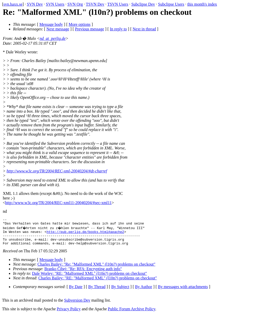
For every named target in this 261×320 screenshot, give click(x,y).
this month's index (202, 4)
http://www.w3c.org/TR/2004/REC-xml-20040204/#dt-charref (57, 171)
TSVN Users (117, 4)
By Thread (97, 291)
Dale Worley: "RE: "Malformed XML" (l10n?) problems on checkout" (89, 278)
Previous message (89, 29)
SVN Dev (35, 4)
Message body (51, 24)
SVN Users (55, 4)
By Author (143, 291)
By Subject (120, 291)
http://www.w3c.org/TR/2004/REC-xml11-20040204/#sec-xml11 (58, 202)
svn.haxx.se (12, 4)
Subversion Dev (77, 305)
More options (79, 24)
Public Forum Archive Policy (131, 313)
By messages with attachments (183, 291)
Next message (57, 29)
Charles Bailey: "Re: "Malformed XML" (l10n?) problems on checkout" (96, 269)
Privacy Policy (69, 313)
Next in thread (144, 29)
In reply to (118, 29)
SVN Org (75, 4)
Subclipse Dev (143, 4)
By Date (76, 291)
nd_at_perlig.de (53, 38)
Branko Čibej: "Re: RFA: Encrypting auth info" (83, 273)
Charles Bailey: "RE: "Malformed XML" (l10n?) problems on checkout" (97, 282)
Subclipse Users (171, 4)
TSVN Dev (95, 4)
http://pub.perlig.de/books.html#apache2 (85, 234)
